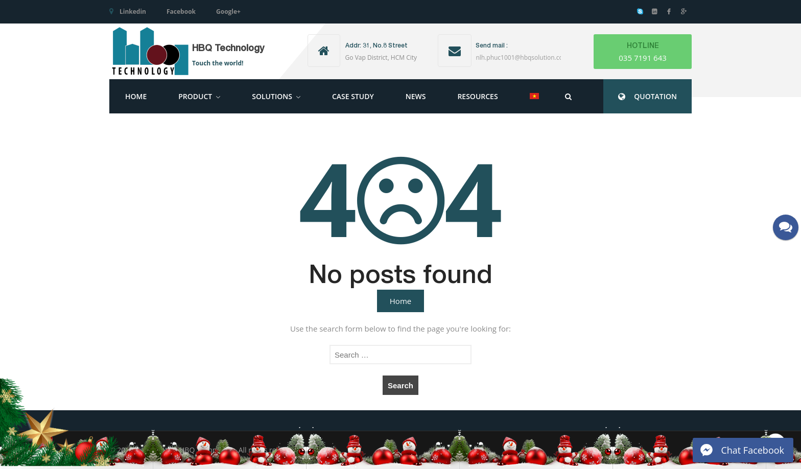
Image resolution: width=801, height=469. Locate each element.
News (416, 96)
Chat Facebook (752, 450)
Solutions (272, 96)
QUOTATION (655, 96)
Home (136, 96)
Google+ (228, 11)
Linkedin (133, 11)
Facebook (181, 11)
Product (195, 96)
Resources (477, 96)
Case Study (353, 96)
